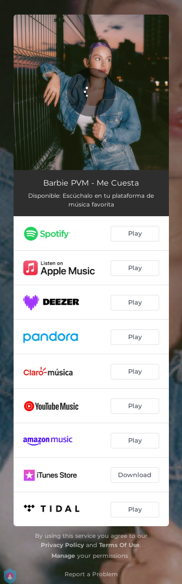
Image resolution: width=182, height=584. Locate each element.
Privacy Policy (62, 545)
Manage (63, 555)
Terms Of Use (119, 545)
